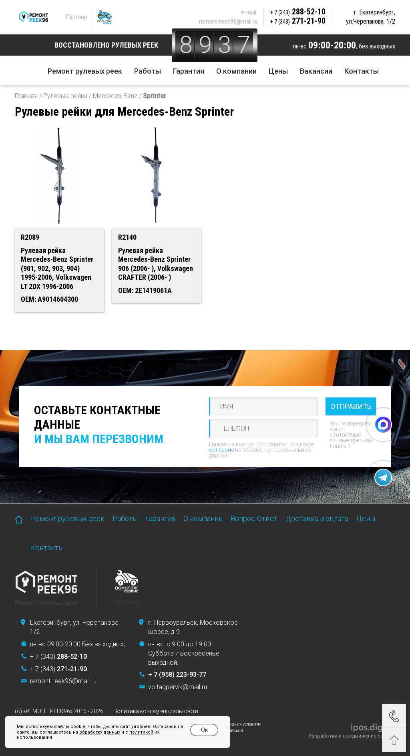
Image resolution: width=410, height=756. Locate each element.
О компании (236, 71)
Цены (278, 71)
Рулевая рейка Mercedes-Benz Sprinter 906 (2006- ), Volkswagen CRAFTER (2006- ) (155, 264)
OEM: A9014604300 (49, 299)
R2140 (127, 237)
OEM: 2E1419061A (145, 290)
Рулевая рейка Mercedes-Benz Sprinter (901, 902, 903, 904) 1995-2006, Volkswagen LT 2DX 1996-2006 (57, 268)
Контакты (361, 71)
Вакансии (316, 71)
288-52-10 (298, 11)
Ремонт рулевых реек (85, 71)
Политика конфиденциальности (155, 711)
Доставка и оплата (316, 518)
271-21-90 (298, 21)
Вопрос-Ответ (254, 518)
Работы (147, 71)
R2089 (30, 237)
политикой (141, 732)
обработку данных (99, 732)
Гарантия (188, 71)
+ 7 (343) (58, 656)
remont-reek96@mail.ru (228, 21)
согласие (221, 450)
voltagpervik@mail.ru (177, 687)
